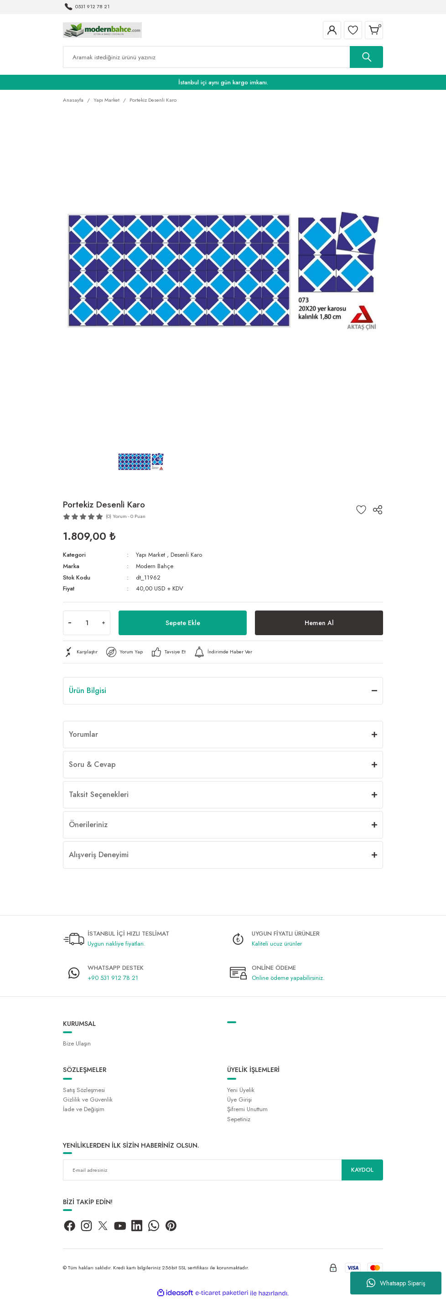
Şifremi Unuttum (247, 1108)
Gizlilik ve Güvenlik (88, 1099)
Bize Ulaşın (77, 1043)
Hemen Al (319, 621)
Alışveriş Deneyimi (99, 854)
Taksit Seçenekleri (99, 793)
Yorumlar (83, 733)
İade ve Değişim (83, 1108)
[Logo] (102, 29)
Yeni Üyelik (240, 1089)
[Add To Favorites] (361, 509)
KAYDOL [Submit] (362, 1169)
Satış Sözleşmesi (84, 1089)
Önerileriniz (88, 823)
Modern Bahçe (155, 566)
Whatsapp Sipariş (396, 1283)
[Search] (223, 57)
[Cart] (374, 30)
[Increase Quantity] (103, 622)
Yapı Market (151, 554)
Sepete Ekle (183, 621)
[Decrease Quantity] (69, 622)
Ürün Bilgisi (87, 689)
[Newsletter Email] (223, 1169)
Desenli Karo (186, 554)
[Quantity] (86, 622)
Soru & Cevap (92, 763)
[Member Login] (332, 30)
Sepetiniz (238, 1118)
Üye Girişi (239, 1099)
